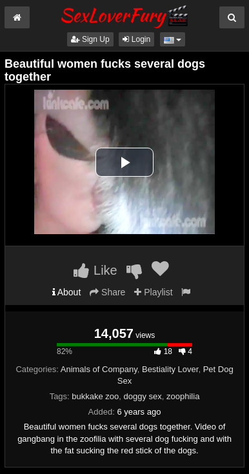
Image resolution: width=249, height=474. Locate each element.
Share (107, 292)
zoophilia (182, 396)
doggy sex (143, 396)
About (66, 292)
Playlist (153, 292)
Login (136, 39)
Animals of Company (99, 369)
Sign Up (90, 39)
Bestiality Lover (170, 369)
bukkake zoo (95, 396)
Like (95, 270)
